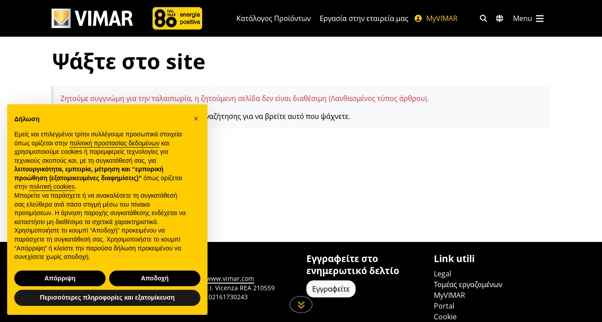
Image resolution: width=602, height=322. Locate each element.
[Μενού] (529, 18)
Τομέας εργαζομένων (468, 284)
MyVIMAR (436, 18)
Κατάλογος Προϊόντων (274, 18)
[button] (196, 118)
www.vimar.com (230, 278)
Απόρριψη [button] (60, 278)
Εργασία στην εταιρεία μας (364, 18)
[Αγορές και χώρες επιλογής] (499, 18)
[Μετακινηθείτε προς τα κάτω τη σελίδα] (301, 304)
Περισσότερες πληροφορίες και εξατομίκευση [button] (107, 297)
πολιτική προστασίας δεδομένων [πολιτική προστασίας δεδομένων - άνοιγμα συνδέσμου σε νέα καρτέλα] (114, 143)
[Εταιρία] (177, 18)
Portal (444, 306)
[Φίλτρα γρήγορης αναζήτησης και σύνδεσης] (483, 18)
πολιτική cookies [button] (52, 186)
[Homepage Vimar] (92, 18)
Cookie (445, 317)
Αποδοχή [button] (155, 278)
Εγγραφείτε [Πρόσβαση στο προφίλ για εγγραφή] (331, 289)
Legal (442, 274)
